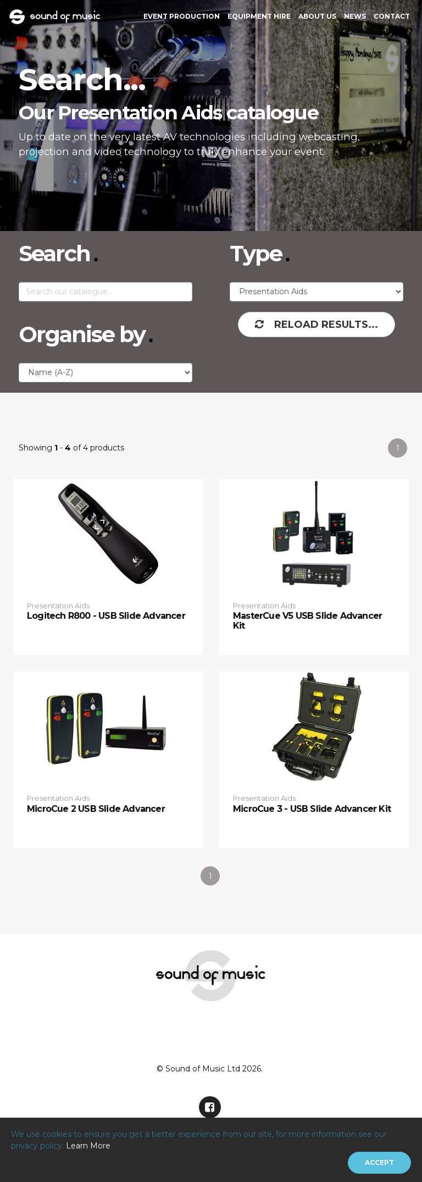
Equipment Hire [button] (259, 16)
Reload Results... (316, 324)
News (355, 16)
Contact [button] (392, 16)
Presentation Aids (58, 605)
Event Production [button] (181, 16)
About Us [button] (317, 16)
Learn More (88, 1146)
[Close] (379, 1163)
